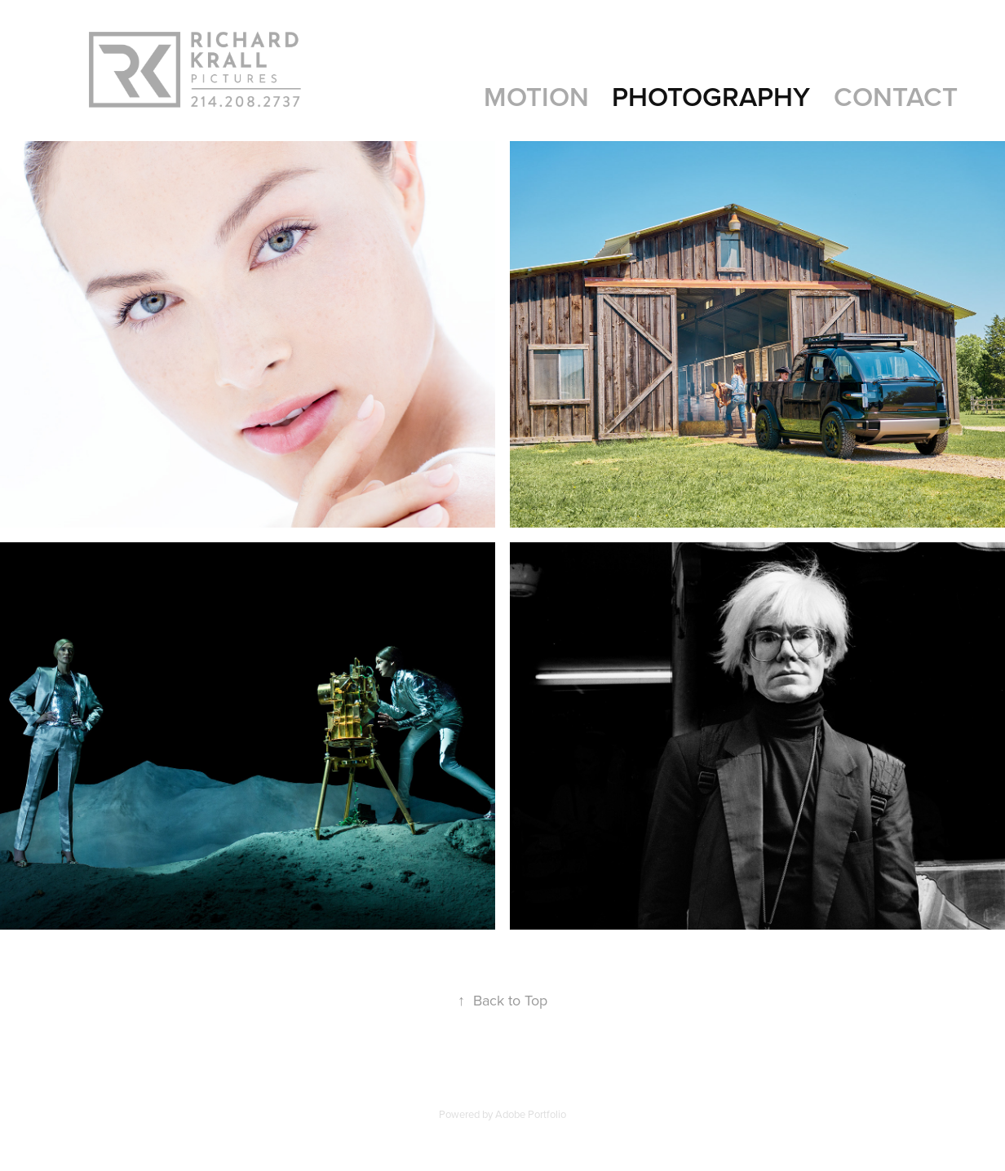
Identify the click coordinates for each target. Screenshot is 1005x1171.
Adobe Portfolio (530, 1114)
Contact (896, 96)
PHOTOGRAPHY (711, 96)
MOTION (536, 96)
